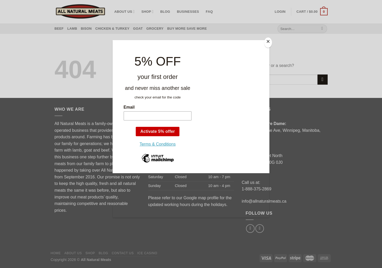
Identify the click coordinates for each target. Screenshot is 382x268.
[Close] (268, 43)
